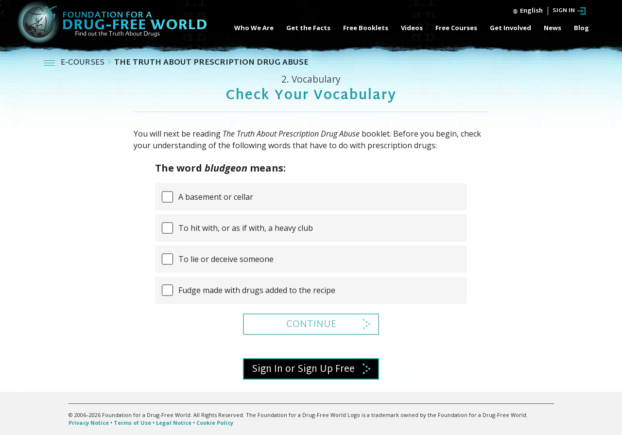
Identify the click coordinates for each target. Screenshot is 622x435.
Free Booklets (365, 27)
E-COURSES (83, 63)
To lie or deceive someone (226, 259)
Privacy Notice (89, 422)
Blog (581, 27)
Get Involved (510, 27)
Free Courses (456, 27)
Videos (412, 27)
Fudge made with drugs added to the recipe (256, 290)
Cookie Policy (214, 422)
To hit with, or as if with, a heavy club (245, 228)
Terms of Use (132, 422)
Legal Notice (173, 422)
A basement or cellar (215, 196)
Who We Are (254, 27)
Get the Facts (308, 27)
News (552, 27)
